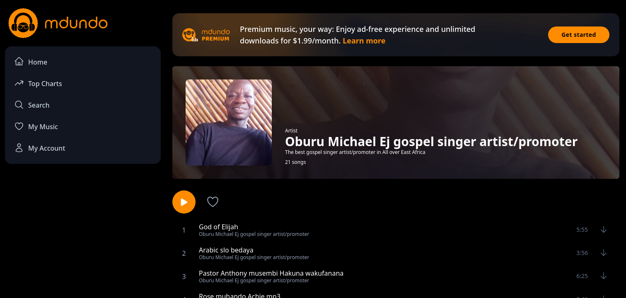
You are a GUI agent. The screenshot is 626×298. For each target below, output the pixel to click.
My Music (36, 126)
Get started (578, 34)
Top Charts (38, 83)
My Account (39, 148)
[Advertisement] (82, 238)
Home (30, 61)
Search (31, 105)
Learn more (364, 41)
